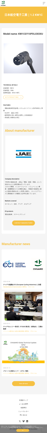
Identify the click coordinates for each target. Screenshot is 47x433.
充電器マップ (23, 400)
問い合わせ (23, 415)
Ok (22, 430)
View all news (23, 383)
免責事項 (23, 407)
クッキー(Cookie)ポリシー (28, 427)
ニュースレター (23, 411)
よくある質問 (23, 404)
